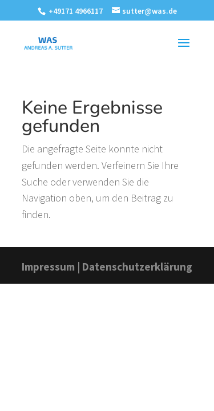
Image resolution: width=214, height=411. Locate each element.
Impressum (48, 266)
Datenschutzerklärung (137, 266)
